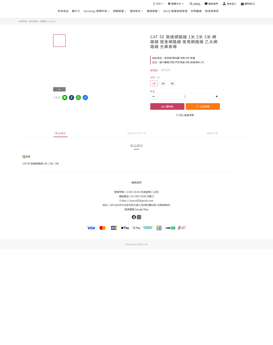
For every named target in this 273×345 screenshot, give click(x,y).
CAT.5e (52, 21)
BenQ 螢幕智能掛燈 (175, 11)
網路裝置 (120, 11)
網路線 (43, 21)
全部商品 (22, 21)
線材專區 (33, 21)
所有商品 (63, 11)
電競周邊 (153, 11)
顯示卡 (76, 11)
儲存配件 (136, 11)
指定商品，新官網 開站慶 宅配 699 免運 (173, 58)
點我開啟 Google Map (136, 209)
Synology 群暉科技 (97, 11)
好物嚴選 (196, 11)
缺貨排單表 (212, 11)
